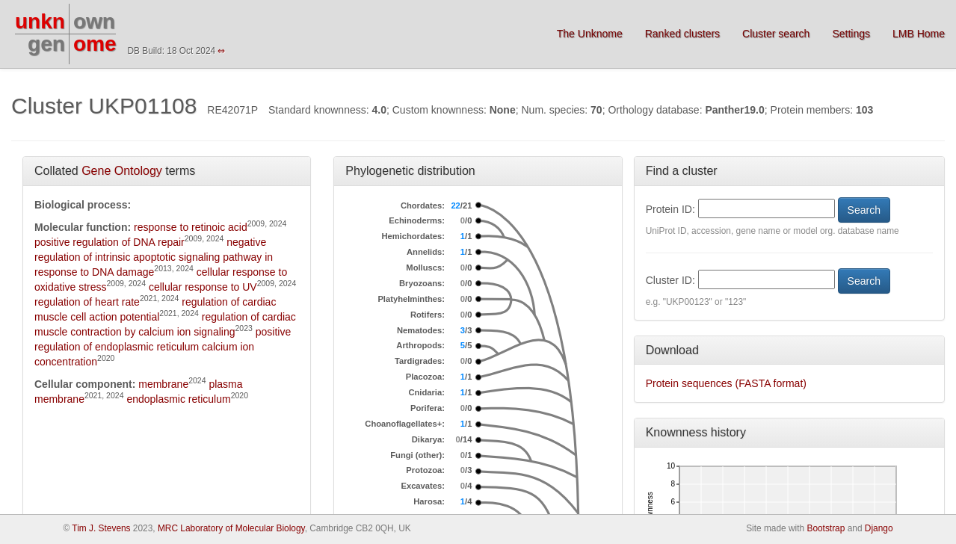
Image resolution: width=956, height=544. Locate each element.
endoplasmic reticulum (178, 399)
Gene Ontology (121, 170)
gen (46, 43)
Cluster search (775, 34)
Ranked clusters (682, 34)
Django (879, 528)
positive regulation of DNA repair (109, 242)
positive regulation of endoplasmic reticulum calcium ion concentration (162, 347)
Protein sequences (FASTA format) (726, 383)
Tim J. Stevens (101, 528)
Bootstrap (826, 528)
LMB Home (918, 34)
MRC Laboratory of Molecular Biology (231, 528)
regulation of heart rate (87, 302)
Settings (851, 34)
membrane (163, 384)
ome (95, 43)
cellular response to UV (203, 287)
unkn (40, 21)
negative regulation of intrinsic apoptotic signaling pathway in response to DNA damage (153, 257)
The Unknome (590, 34)
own (94, 21)
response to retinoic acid (190, 227)
